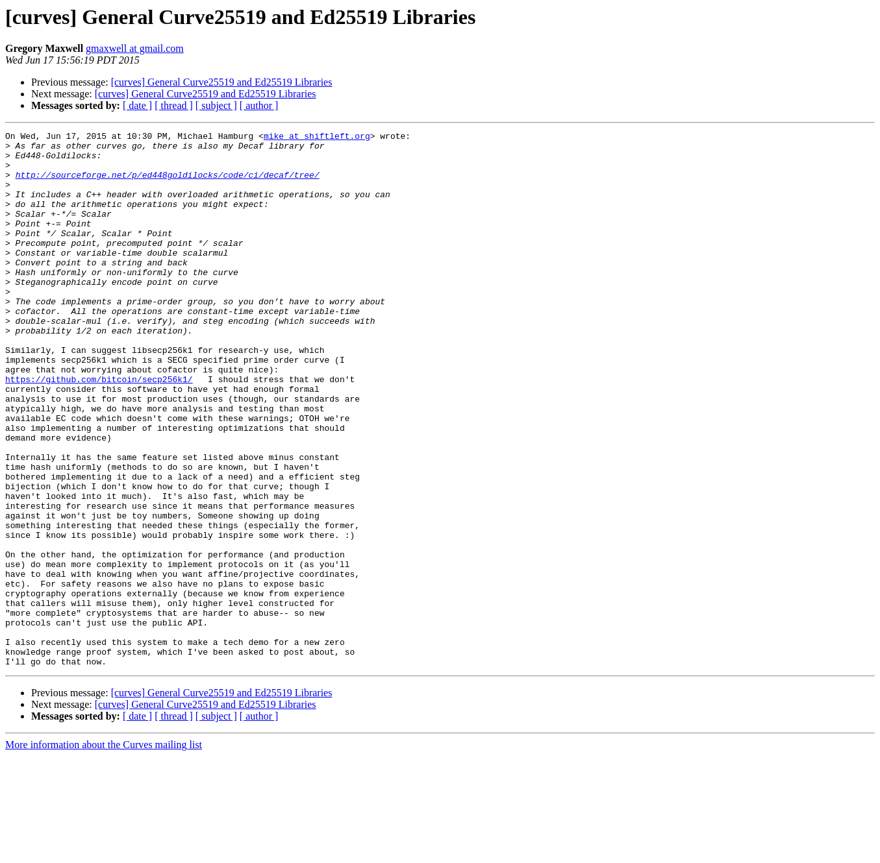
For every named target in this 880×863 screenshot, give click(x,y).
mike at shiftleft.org (317, 137)
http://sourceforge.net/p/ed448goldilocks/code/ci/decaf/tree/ (168, 184)
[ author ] (259, 105)
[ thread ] (174, 105)
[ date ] (137, 105)
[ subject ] (216, 105)
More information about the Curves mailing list (103, 851)
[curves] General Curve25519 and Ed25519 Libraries (222, 82)
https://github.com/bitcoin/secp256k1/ (99, 429)
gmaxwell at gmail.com (135, 48)
